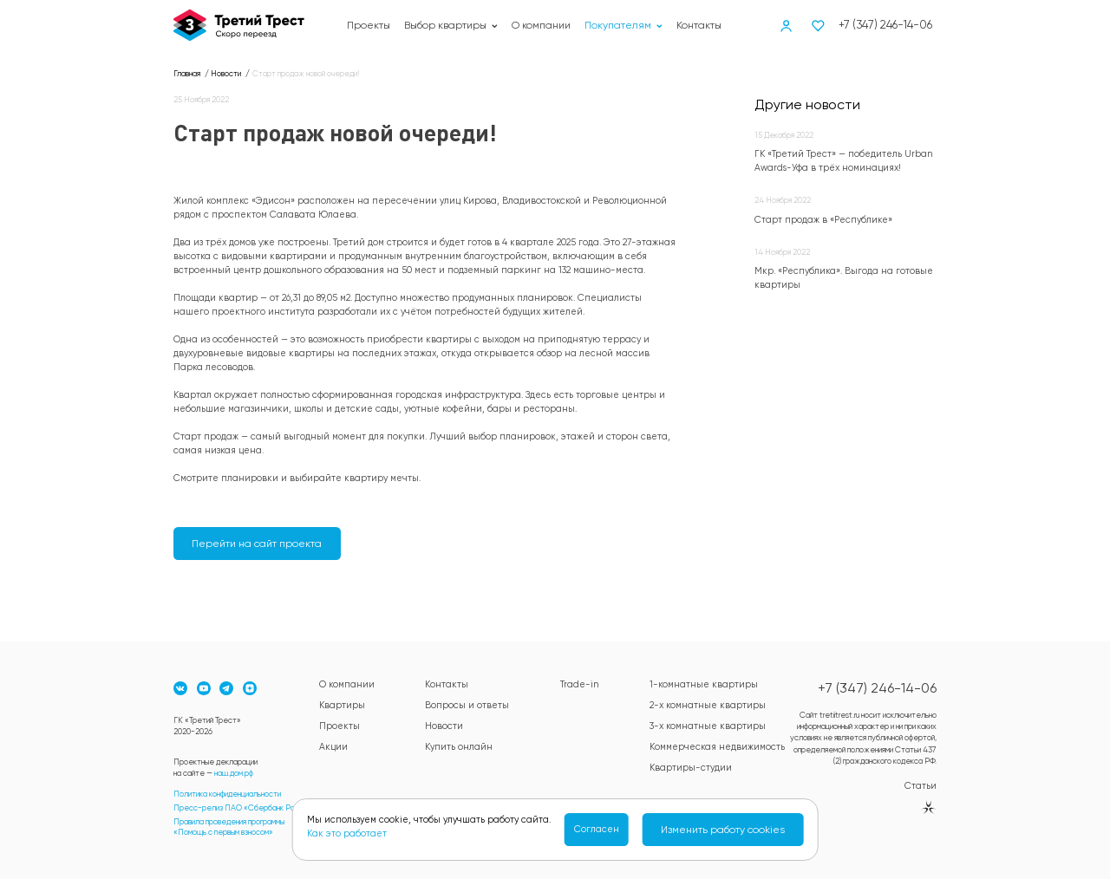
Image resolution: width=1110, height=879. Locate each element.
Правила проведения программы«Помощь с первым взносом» (228, 827)
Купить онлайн (459, 746)
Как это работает (347, 833)
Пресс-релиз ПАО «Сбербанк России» (244, 807)
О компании (541, 25)
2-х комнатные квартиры (708, 705)
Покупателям (623, 25)
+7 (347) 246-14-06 (885, 24)
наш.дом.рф (233, 773)
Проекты (368, 25)
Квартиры (342, 705)
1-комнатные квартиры (704, 684)
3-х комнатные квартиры (708, 726)
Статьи (920, 785)
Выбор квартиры (451, 25)
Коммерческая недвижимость (717, 746)
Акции (333, 746)
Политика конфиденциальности (227, 793)
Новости (444, 726)
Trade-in (579, 684)
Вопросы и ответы (467, 705)
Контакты (699, 25)
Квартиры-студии (691, 767)
